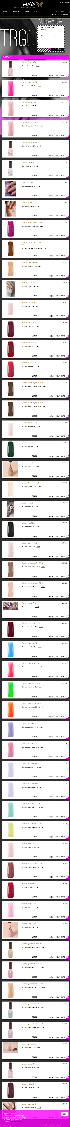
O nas (36, 12)
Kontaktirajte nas (64, 2)
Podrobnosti (16, 1122)
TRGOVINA (4, 12)
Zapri (65, 1114)
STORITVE (26, 12)
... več (38, 66)
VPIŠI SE (54, 14)
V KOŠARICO (64, 14)
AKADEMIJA (15, 12)
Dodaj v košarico (60, 75)
